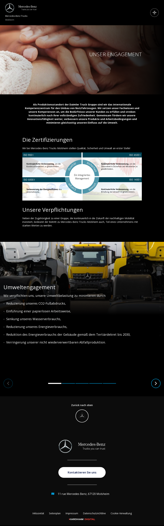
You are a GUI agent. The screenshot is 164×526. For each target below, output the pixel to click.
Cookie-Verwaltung (121, 514)
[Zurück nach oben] (82, 412)
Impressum (71, 514)
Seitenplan (55, 514)
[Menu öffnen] (154, 12)
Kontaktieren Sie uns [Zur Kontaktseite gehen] (82, 472)
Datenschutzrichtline (94, 514)
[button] (8, 383)
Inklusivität (38, 514)
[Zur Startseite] (21, 12)
